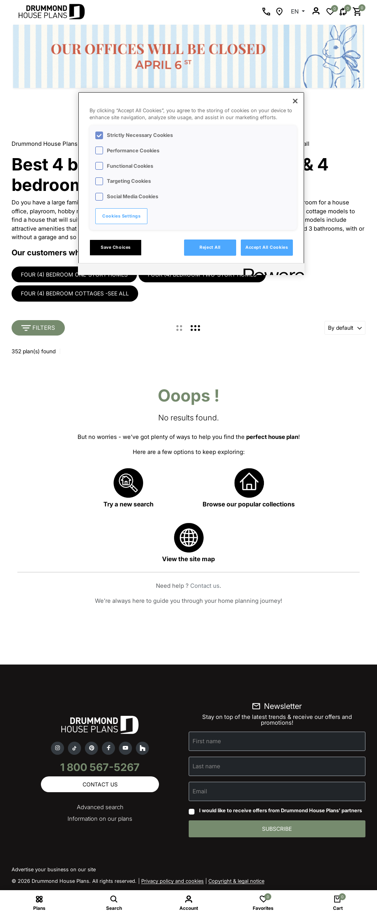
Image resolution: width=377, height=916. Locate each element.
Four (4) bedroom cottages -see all (75, 293)
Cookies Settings (121, 216)
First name (207, 741)
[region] (191, 183)
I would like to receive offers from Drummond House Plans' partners (280, 811)
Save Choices (116, 247)
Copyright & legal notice (236, 881)
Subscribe (277, 829)
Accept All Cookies (266, 247)
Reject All (210, 247)
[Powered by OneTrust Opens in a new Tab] (271, 270)
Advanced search (100, 807)
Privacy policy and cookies (172, 881)
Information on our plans (100, 819)
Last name (206, 766)
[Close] (295, 101)
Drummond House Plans (45, 143)
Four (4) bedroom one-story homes (74, 274)
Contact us (205, 586)
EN (295, 11)
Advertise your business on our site (54, 870)
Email (200, 791)
